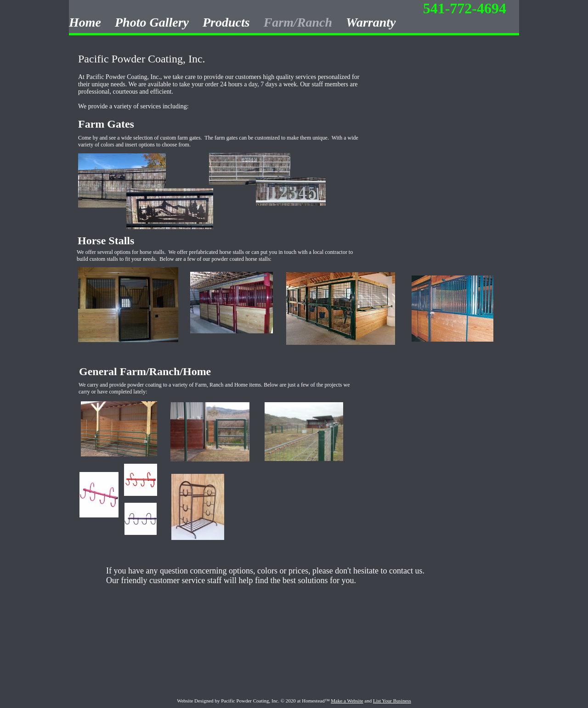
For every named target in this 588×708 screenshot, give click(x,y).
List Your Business (392, 700)
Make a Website (347, 700)
